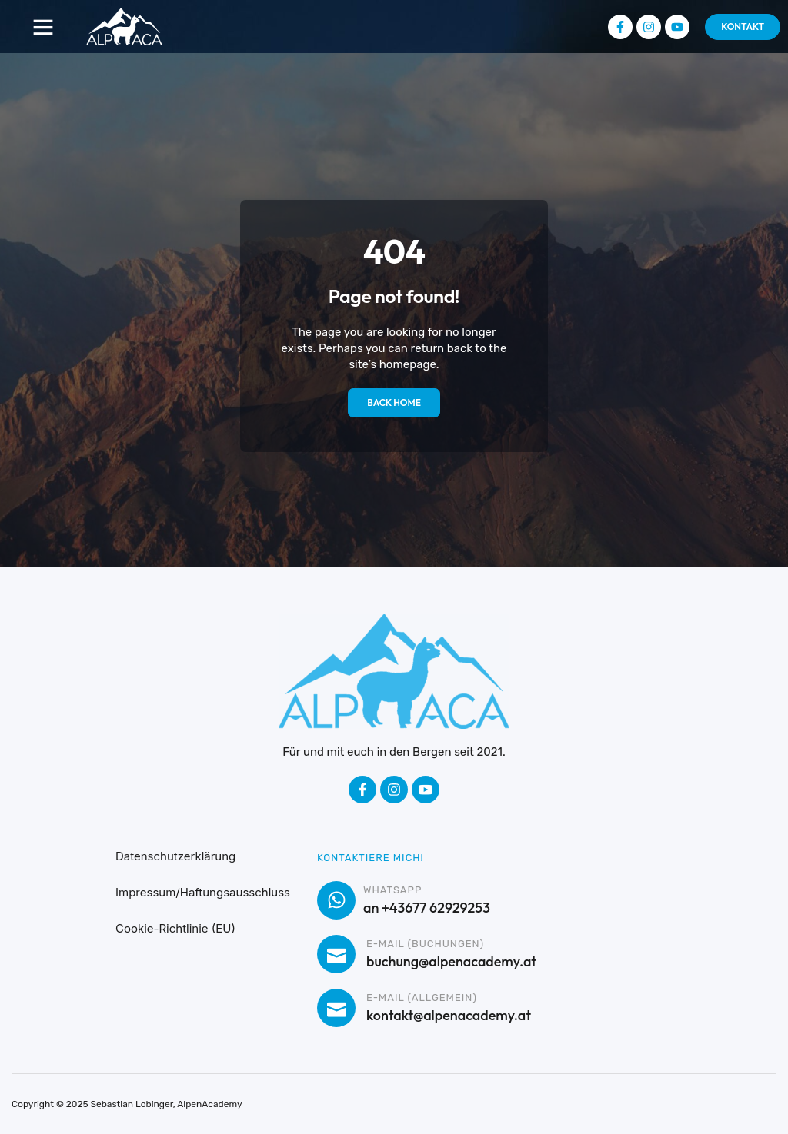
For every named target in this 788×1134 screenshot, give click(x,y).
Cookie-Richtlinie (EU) (175, 928)
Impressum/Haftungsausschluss (202, 892)
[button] (43, 27)
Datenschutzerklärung (175, 856)
